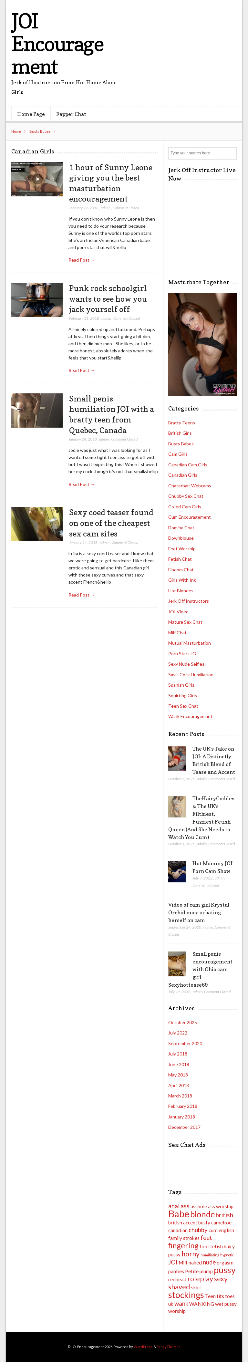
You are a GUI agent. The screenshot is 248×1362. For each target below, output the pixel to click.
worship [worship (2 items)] (177, 1311)
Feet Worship (182, 548)
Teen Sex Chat (183, 706)
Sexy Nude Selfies (186, 664)
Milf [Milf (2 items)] (183, 1262)
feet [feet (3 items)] (206, 1237)
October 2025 (182, 1022)
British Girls (180, 433)
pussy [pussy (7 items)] (225, 1270)
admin (105, 207)
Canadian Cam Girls (187, 464)
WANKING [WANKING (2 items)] (201, 1304)
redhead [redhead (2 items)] (177, 1279)
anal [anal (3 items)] (174, 1206)
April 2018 (178, 1085)
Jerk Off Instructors (188, 601)
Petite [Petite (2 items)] (192, 1271)
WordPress (143, 1347)
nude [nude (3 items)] (209, 1262)
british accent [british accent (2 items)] (182, 1222)
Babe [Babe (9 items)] (178, 1213)
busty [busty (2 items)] (204, 1222)
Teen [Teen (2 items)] (210, 1296)
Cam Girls (178, 454)
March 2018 (180, 1095)
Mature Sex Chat (185, 622)
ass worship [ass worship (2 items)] (220, 1206)
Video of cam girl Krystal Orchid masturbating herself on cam (198, 912)
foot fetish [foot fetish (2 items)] (211, 1246)
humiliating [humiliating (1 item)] (210, 1255)
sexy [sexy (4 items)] (221, 1278)
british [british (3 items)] (224, 1215)
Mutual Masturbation (189, 643)
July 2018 (177, 1053)
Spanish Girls (181, 685)
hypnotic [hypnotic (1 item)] (227, 1255)
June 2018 (178, 1064)
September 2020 (185, 1043)
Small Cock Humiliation (190, 674)
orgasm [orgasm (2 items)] (225, 1262)
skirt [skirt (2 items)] (196, 1287)
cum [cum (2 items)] (213, 1230)
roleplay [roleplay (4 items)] (200, 1278)
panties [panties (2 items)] (176, 1271)
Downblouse (181, 538)
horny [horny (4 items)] (190, 1254)
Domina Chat (181, 527)
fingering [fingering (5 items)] (183, 1245)
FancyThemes (169, 1347)
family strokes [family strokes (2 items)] (184, 1238)
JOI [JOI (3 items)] (173, 1262)
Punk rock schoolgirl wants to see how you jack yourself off (108, 298)
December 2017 (184, 1127)
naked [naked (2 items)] (195, 1262)
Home (16, 131)
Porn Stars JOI (183, 653)
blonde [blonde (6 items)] (202, 1214)
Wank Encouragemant (190, 716)
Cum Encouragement (189, 517)
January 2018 (181, 1116)
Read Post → (81, 260)
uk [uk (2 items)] (170, 1304)
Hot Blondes (180, 590)
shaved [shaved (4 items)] (179, 1287)
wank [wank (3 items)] (181, 1303)
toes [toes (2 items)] (230, 1296)
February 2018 (182, 1106)
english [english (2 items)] (226, 1230)
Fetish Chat (180, 559)
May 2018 (178, 1074)
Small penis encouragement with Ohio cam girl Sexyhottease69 (200, 969)
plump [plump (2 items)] (206, 1271)
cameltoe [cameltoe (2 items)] (221, 1222)
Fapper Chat (71, 114)
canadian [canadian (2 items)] (178, 1230)
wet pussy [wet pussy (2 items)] (226, 1304)
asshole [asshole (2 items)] (199, 1206)
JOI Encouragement (57, 43)
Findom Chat (181, 569)
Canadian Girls (182, 475)
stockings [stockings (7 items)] (186, 1295)
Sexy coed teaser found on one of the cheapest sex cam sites (111, 522)
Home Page (31, 114)
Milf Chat (177, 632)
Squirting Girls (182, 695)
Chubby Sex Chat (185, 496)
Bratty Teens (181, 422)
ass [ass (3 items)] (185, 1206)
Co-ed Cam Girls (184, 506)
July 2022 (177, 1032)
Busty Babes (40, 131)
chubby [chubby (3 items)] (198, 1229)
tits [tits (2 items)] (220, 1296)
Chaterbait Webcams (189, 485)
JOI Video (178, 611)
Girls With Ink (182, 580)
